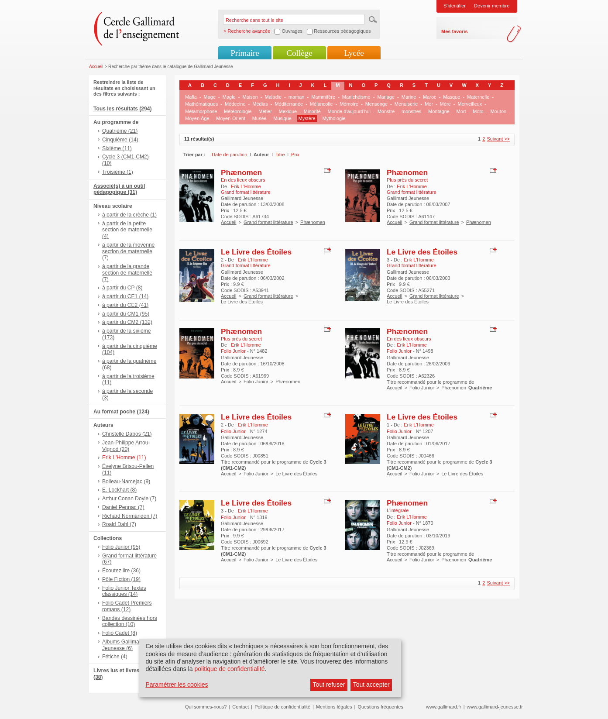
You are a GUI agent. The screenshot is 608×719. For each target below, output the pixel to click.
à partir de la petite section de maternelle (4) (127, 230)
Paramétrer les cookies (176, 684)
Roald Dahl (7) (119, 524)
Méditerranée (289, 104)
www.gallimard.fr (443, 706)
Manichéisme (356, 97)
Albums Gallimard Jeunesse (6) (123, 645)
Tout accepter (371, 684)
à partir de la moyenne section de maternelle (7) (128, 251)
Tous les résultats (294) (122, 109)
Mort (461, 111)
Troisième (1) (117, 172)
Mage (210, 97)
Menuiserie (406, 104)
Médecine (235, 104)
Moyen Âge (197, 118)
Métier (265, 111)
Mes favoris (454, 31)
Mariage (386, 97)
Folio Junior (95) (121, 547)
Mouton (498, 111)
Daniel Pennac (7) (123, 507)
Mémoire (349, 104)
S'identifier (454, 5)
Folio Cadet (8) (119, 633)
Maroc (429, 97)
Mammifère (323, 97)
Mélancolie (321, 104)
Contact (240, 706)
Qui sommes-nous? (206, 706)
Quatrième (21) (119, 131)
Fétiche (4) (114, 657)
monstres (411, 111)
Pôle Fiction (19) (121, 579)
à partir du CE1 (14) (125, 296)
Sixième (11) (117, 148)
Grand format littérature (268, 222)
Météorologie (238, 111)
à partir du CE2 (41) (125, 305)
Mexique (288, 111)
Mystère (307, 118)
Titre (280, 154)
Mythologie (333, 118)
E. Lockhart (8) (119, 490)
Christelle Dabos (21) (127, 434)
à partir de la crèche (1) (129, 215)
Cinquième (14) (120, 140)
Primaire (244, 53)
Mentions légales (334, 706)
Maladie (273, 97)
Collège (299, 53)
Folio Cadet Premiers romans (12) (127, 606)
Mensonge (376, 104)
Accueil (96, 66)
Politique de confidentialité (282, 706)
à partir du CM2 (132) (127, 322)
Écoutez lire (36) (121, 571)
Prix (295, 154)
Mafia (191, 97)
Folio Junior (256, 381)
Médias (260, 104)
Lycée (354, 53)
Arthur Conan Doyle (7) (129, 498)
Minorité (312, 111)
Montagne (439, 111)
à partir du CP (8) (122, 288)
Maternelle (478, 97)
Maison (250, 97)
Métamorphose (201, 111)
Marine (409, 97)
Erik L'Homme (246, 186)
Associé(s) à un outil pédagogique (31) (119, 189)
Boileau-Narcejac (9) (126, 481)
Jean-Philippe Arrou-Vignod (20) (126, 446)
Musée (259, 118)
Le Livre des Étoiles (256, 252)
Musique (282, 118)
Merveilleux (470, 104)
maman (297, 97)
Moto (478, 111)
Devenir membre (491, 5)
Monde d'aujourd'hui (349, 111)
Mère (445, 104)
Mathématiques (201, 104)
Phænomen (241, 172)
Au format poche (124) (121, 412)
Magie (229, 97)
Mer (429, 104)
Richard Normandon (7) (129, 516)
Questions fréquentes (380, 706)
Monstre (386, 111)
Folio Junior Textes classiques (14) (124, 591)
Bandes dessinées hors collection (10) (129, 621)
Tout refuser (329, 684)
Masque (451, 97)
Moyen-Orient (230, 118)
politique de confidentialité (229, 668)
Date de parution (229, 154)
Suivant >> (498, 138)
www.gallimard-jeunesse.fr (495, 706)
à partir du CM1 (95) (125, 314)
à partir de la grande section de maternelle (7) (127, 272)
